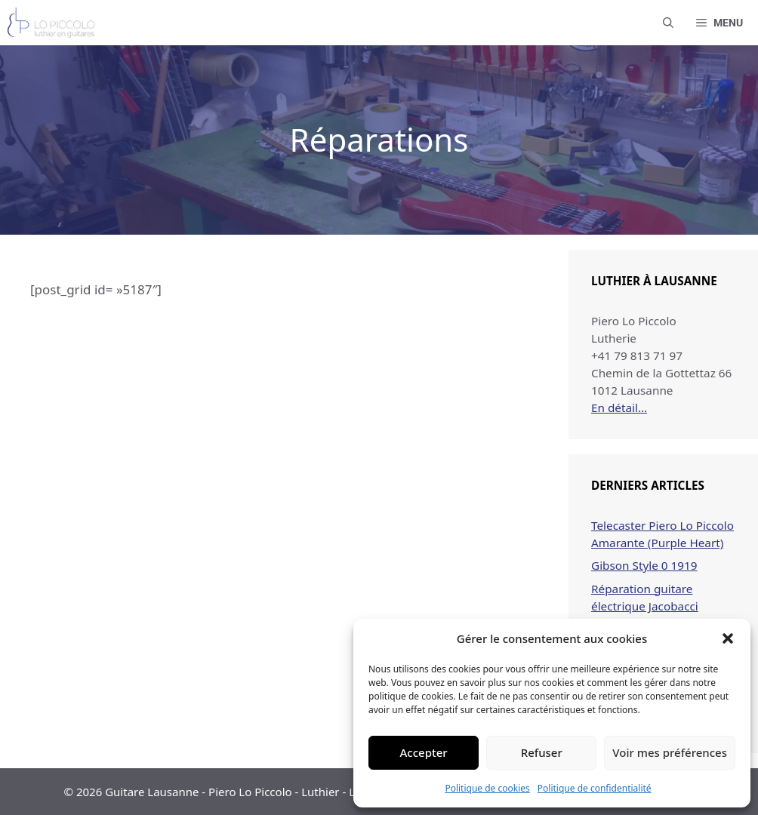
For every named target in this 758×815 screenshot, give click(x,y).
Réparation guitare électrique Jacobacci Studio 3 (644, 606)
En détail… (619, 407)
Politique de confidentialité (595, 788)
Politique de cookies (487, 788)
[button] (727, 638)
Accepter (424, 752)
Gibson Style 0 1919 (644, 565)
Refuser (541, 752)
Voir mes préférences (669, 752)
